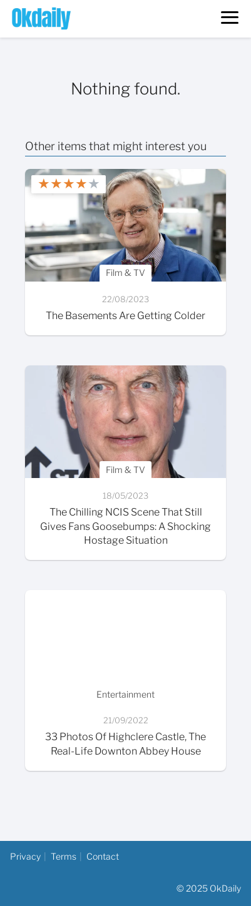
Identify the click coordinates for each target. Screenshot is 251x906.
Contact (102, 856)
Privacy (25, 856)
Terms (63, 856)
